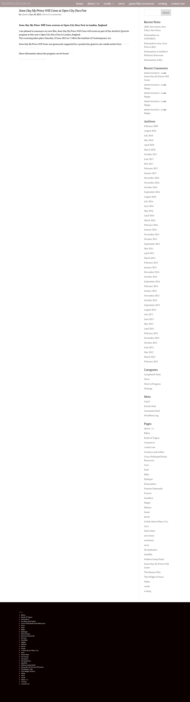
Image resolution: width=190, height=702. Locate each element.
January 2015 (150, 267)
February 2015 (151, 262)
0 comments (55, 14)
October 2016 (150, 187)
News (45, 14)
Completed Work (152, 374)
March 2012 (149, 356)
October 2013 (150, 300)
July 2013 (148, 314)
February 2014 (151, 286)
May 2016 (148, 210)
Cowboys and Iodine (154, 451)
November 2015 (151, 234)
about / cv (93, 3)
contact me (178, 3)
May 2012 (148, 352)
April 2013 (149, 328)
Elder (146, 474)
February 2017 (151, 168)
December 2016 (151, 177)
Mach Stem (149, 530)
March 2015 (149, 257)
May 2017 (148, 163)
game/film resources (141, 3)
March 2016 (149, 220)
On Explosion (150, 549)
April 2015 (149, 253)
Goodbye (148, 497)
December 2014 (151, 272)
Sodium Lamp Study (154, 559)
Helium (147, 507)
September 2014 (152, 281)
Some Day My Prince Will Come (32, 667)
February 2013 (151, 333)
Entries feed (150, 406)
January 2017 (150, 173)
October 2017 (150, 154)
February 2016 (151, 224)
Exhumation (150, 483)
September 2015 (152, 243)
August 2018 (150, 130)
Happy (147, 88)
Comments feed (152, 410)
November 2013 (151, 295)
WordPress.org (151, 415)
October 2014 (150, 276)
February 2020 (151, 126)
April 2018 (149, 144)
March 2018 (149, 149)
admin (25, 14)
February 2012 (151, 361)
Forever (148, 493)
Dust (146, 469)
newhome (149, 540)
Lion (146, 526)
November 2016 (151, 182)
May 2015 (148, 248)
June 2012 (149, 347)
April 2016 (149, 215)
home (79, 3)
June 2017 (149, 159)
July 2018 (148, 135)
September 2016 (152, 191)
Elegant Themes (34, 698)
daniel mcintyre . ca (153, 72)
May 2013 (148, 323)
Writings (148, 388)
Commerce (149, 442)
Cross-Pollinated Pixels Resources (33, 623)
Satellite (148, 554)
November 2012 (151, 337)
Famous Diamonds (153, 488)
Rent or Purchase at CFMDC (32, 59)
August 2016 (150, 196)
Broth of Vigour (152, 437)
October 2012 (150, 342)
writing (162, 3)
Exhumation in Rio (153, 59)
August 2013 (150, 309)
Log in (147, 401)
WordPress (53, 698)
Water (147, 581)
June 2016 (149, 206)
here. (71, 53)
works (107, 3)
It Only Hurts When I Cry (156, 521)
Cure (146, 464)
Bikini (147, 433)
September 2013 (152, 305)
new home (149, 535)
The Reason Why (152, 572)
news (121, 3)
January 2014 (150, 290)
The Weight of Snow (154, 576)
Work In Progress (152, 383)
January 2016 (150, 229)
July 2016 (148, 201)
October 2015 (150, 239)
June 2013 (149, 319)
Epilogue (148, 479)
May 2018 (148, 140)
